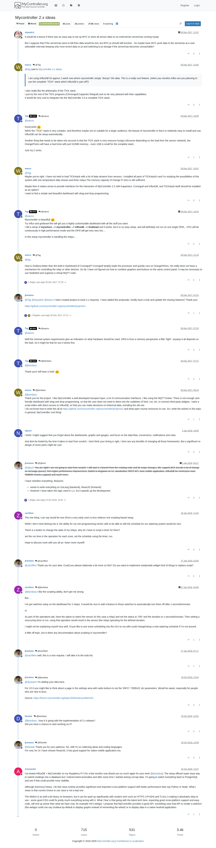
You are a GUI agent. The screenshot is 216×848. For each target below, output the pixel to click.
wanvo (28, 65)
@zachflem (41, 561)
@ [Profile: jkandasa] (31, 365)
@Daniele (41, 742)
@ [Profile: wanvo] (29, 120)
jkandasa (29, 295)
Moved (32, 24)
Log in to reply (192, 23)
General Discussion (49, 24)
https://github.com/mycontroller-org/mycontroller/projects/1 (55, 306)
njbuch (28, 431)
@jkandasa (44, 361)
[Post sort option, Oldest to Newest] (180, 23)
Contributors (123, 841)
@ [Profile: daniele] (30, 747)
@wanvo (43, 116)
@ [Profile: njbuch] (29, 467)
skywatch (29, 32)
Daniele (28, 716)
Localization (137, 841)
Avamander (30, 769)
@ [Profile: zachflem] (31, 565)
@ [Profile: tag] (28, 69)
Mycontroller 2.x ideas (50, 69)
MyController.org (106, 841)
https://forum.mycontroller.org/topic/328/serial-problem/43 (63, 698)
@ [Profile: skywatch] (38, 299)
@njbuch (40, 463)
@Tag (37, 65)
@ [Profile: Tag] (28, 173)
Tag (26, 116)
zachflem (29, 513)
